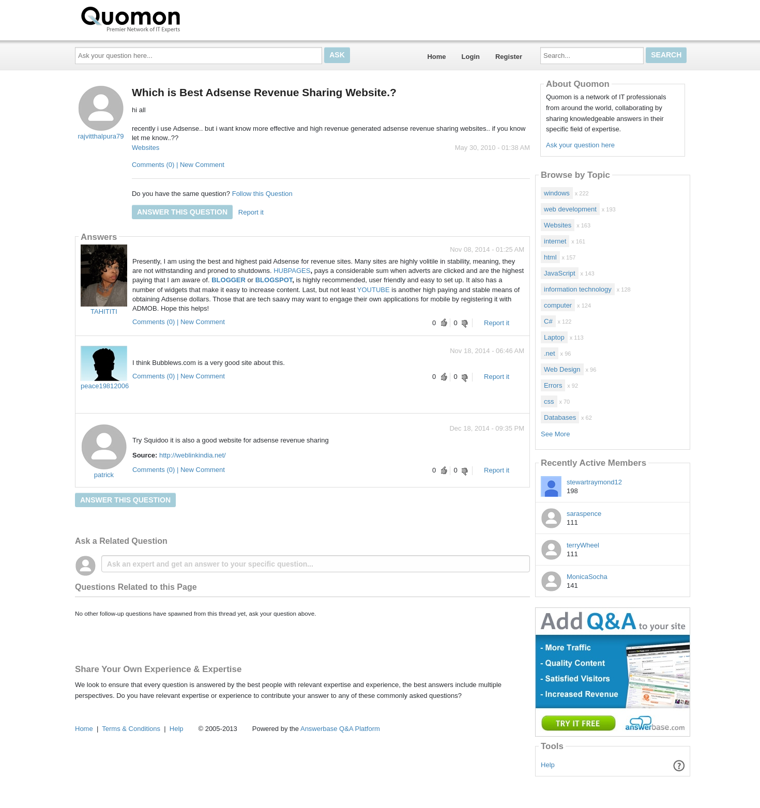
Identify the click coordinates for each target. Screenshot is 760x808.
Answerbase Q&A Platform (340, 729)
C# (548, 321)
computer (558, 305)
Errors (553, 385)
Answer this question (182, 212)
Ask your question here (580, 145)
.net (549, 353)
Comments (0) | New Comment (178, 165)
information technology (578, 289)
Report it (251, 212)
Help (548, 765)
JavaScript (559, 273)
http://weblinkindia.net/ (192, 455)
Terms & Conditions (131, 729)
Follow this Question (262, 193)
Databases (560, 417)
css (549, 401)
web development (570, 209)
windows (557, 193)
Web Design (562, 369)
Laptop (554, 337)
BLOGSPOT (274, 280)
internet (555, 241)
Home (436, 56)
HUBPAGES (291, 271)
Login (471, 56)
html (550, 257)
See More (555, 434)
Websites (145, 147)
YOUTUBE (373, 290)
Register (508, 56)
